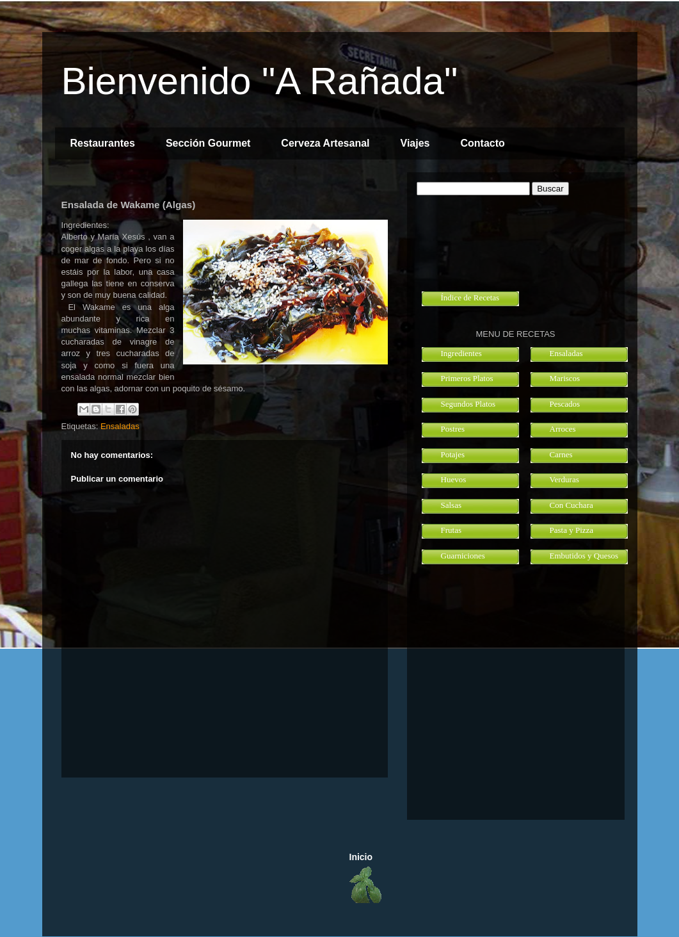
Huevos (454, 479)
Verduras (564, 479)
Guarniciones (463, 555)
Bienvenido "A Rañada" (259, 81)
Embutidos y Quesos (584, 555)
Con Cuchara (571, 505)
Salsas (451, 505)
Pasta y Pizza (572, 530)
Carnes (561, 454)
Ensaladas (120, 426)
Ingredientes (461, 353)
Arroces (563, 429)
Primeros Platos (467, 378)
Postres (453, 429)
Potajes (453, 454)
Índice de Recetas (470, 297)
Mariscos (565, 378)
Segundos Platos (468, 404)
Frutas (451, 530)
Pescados (565, 404)
